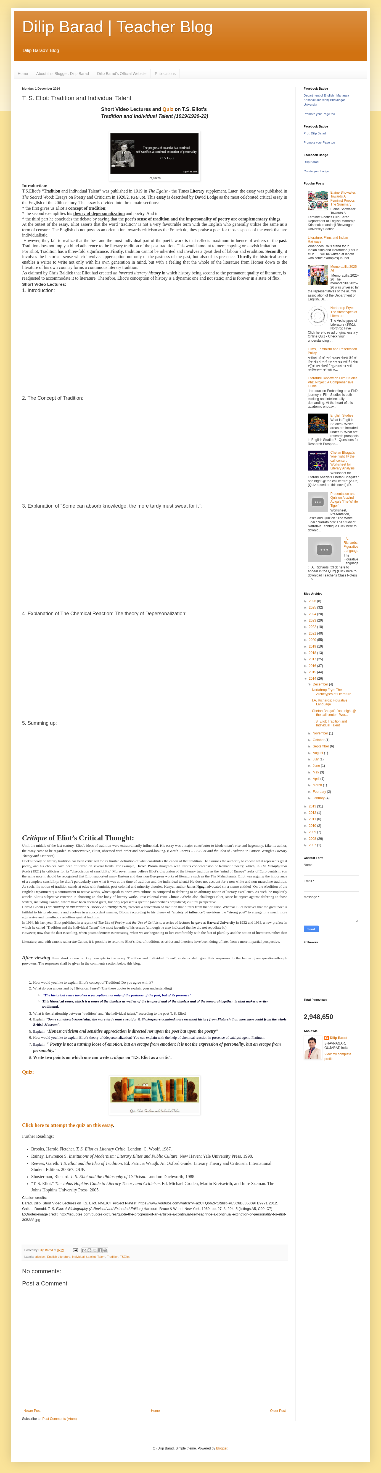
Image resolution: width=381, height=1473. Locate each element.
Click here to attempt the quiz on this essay (67, 1125)
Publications (165, 73)
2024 (313, 614)
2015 (313, 672)
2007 (313, 845)
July (316, 759)
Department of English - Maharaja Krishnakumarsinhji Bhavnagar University (326, 100)
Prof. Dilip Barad (315, 133)
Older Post (278, 1411)
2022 (313, 627)
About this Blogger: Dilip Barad (62, 73)
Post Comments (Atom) (59, 1419)
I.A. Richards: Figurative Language (351, 545)
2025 (313, 607)
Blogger (221, 1448)
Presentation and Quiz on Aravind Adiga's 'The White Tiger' (344, 500)
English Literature (58, 1256)
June (317, 766)
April (316, 779)
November (321, 733)
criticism (40, 1256)
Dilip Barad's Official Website (122, 73)
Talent (101, 1256)
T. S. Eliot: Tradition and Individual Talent (329, 723)
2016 (313, 666)
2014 (313, 678)
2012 (313, 813)
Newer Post (32, 1411)
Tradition (112, 1256)
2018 (313, 653)
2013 (313, 806)
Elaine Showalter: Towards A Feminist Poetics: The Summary (343, 198)
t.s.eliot (91, 1256)
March (318, 785)
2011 (313, 819)
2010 (313, 826)
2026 (313, 601)
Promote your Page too (319, 114)
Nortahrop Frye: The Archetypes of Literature (343, 312)
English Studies (341, 415)
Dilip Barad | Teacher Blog (117, 26)
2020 (313, 640)
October (319, 740)
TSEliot (125, 1256)
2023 (313, 620)
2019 (313, 646)
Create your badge (316, 171)
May (316, 772)
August (318, 753)
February (320, 792)
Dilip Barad (311, 161)
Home (23, 73)
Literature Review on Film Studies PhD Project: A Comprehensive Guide (332, 382)
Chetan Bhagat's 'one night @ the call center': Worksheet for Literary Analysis (342, 461)
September (321, 746)
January (319, 798)
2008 (313, 839)
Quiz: (28, 1072)
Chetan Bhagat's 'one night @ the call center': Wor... (334, 713)
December (321, 684)
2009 (313, 832)
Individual (78, 1256)
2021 (313, 633)
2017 (313, 659)
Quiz (168, 109)
